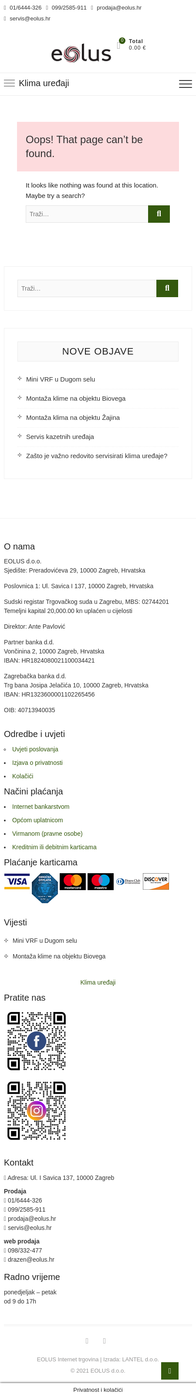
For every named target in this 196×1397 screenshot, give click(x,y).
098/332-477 (23, 1250)
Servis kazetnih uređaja (60, 436)
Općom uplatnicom (37, 820)
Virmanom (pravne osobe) (47, 833)
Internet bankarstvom (41, 806)
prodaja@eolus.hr (116, 7)
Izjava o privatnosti (37, 762)
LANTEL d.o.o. (140, 1359)
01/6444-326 (22, 7)
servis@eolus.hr (27, 18)
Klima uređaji (98, 982)
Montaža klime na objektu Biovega (75, 398)
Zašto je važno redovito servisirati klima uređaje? (96, 455)
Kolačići (22, 776)
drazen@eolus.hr (29, 1259)
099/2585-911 (66, 7)
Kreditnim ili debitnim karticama (54, 847)
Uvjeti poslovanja (35, 749)
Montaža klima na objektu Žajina (73, 417)
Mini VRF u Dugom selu (60, 379)
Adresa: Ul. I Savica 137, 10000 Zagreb (59, 1177)
